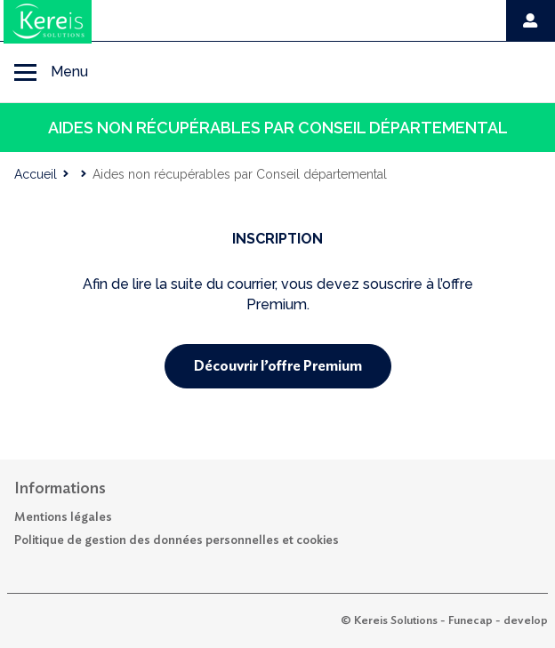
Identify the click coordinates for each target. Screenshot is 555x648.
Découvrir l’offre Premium (278, 366)
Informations (60, 489)
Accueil (35, 174)
